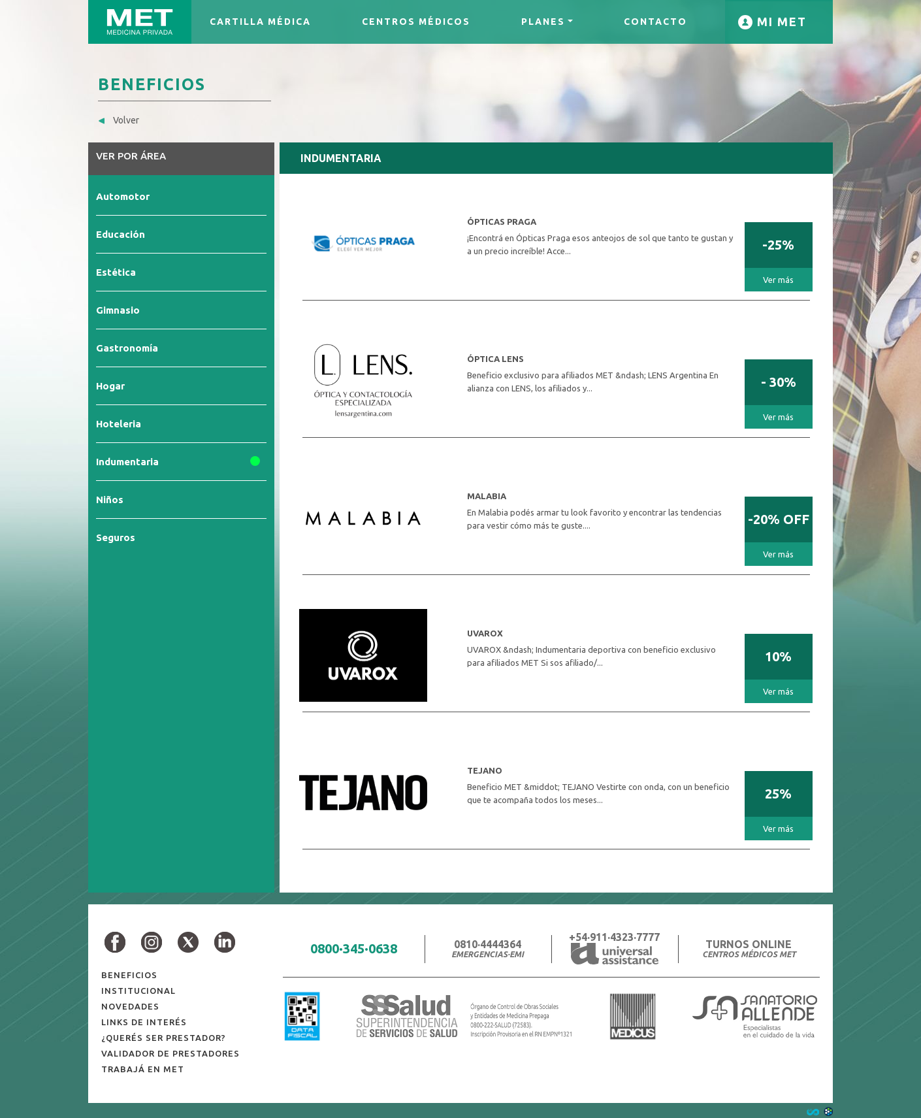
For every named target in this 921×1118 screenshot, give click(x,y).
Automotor (123, 196)
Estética (116, 272)
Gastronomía (127, 347)
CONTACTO (655, 21)
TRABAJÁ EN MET (142, 1069)
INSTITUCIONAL (138, 990)
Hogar (110, 385)
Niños (109, 499)
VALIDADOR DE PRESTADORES (170, 1053)
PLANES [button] (543, 21)
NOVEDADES (130, 1006)
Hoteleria (118, 423)
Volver (118, 120)
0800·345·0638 (353, 948)
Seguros (115, 537)
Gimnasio (118, 310)
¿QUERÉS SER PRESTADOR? (163, 1037)
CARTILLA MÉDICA (260, 21)
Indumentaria (127, 461)
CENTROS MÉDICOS (416, 21)
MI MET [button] (780, 21)
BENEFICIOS (129, 974)
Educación (120, 234)
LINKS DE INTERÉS (144, 1022)
